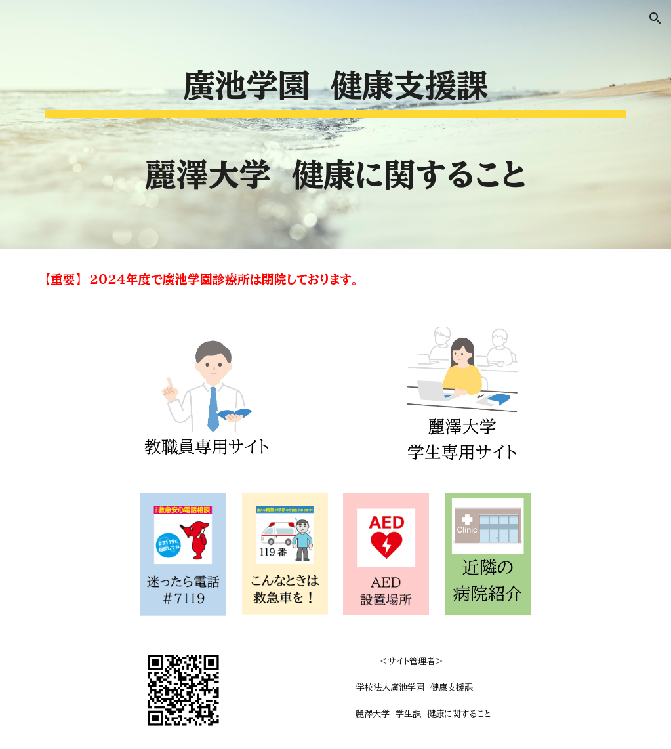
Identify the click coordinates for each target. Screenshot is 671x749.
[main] (335, 125)
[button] (655, 18)
